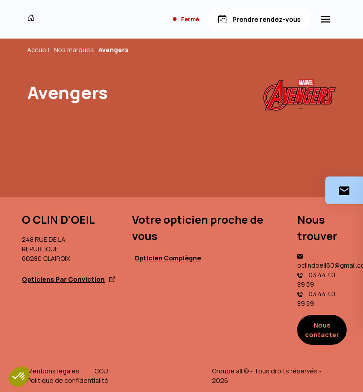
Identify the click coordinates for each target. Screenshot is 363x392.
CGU (101, 371)
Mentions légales (53, 371)
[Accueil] (33, 19)
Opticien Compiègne (167, 258)
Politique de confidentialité (67, 380)
